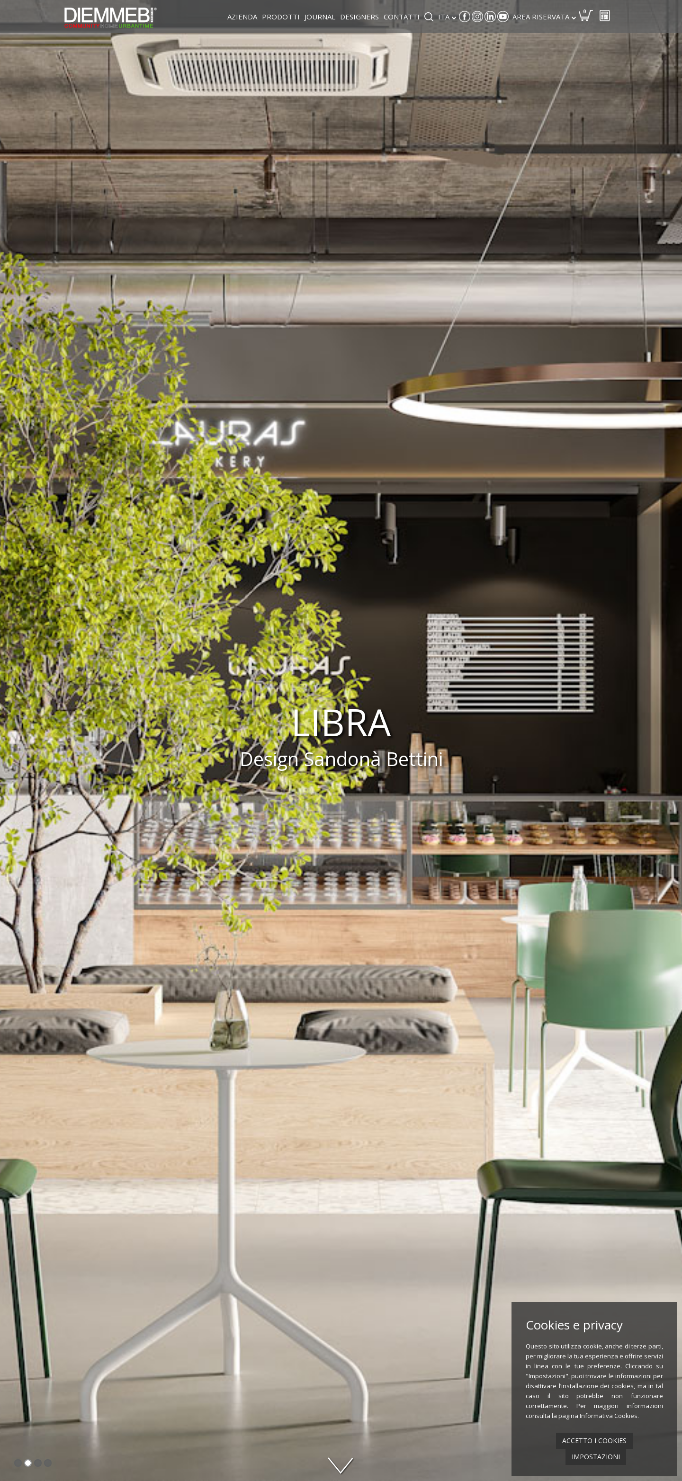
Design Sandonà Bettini (341, 758)
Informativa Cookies (608, 1415)
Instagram (477, 16)
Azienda (242, 16)
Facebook (464, 16)
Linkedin (490, 16)
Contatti (402, 16)
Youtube (503, 16)
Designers (359, 16)
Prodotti (281, 16)
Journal (320, 16)
